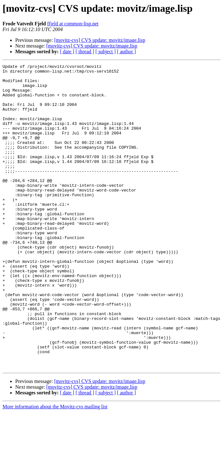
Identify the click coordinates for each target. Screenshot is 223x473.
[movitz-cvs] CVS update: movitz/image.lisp (99, 40)
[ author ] (126, 51)
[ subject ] (105, 51)
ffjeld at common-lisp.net (73, 23)
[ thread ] (84, 51)
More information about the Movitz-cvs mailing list (55, 467)
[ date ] (67, 51)
